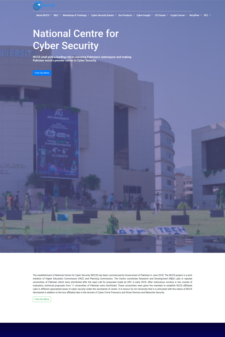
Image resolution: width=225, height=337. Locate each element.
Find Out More (42, 73)
